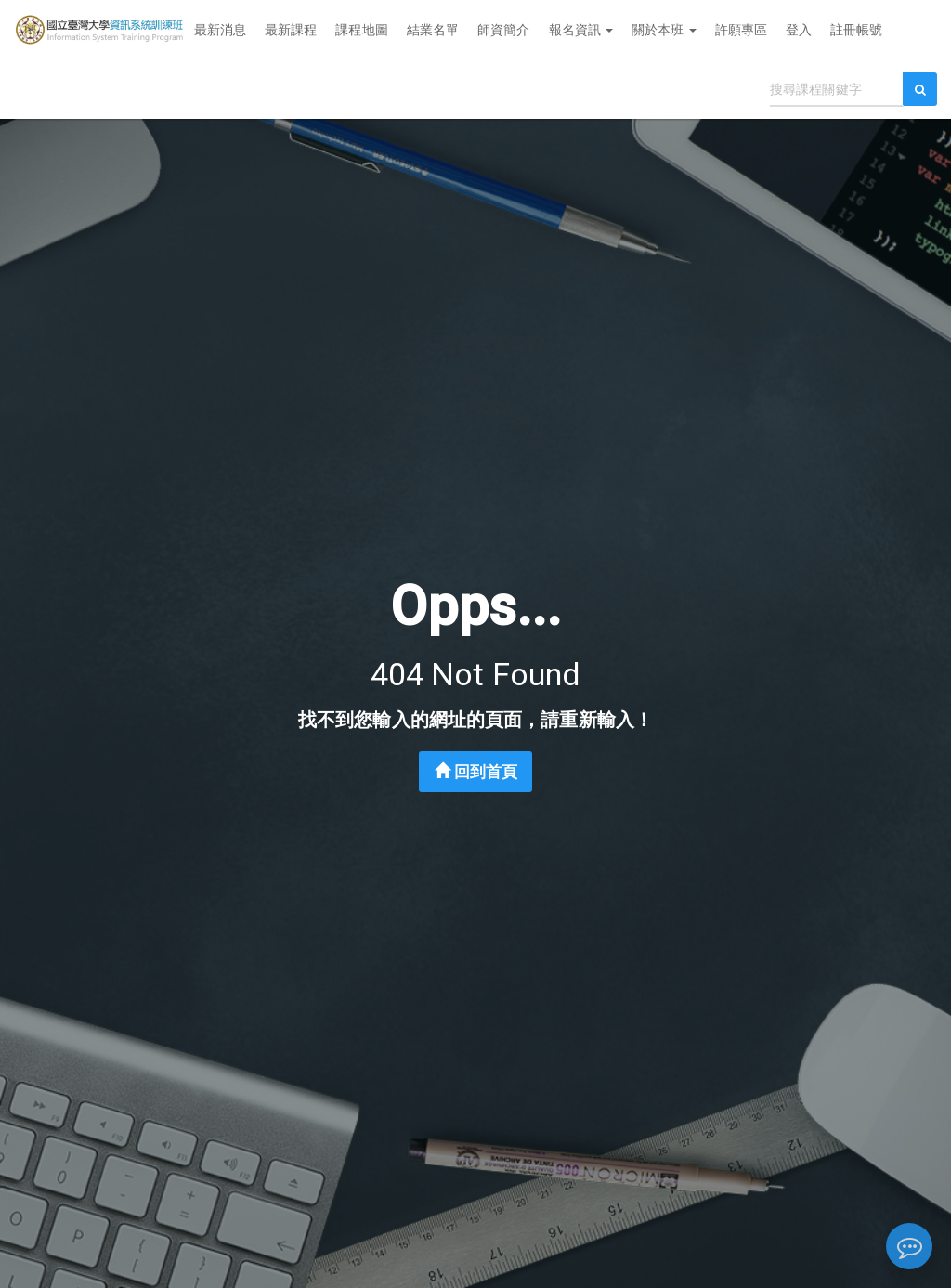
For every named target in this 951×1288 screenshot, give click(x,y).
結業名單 (433, 29)
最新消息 (220, 29)
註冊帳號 (856, 29)
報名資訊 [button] (581, 29)
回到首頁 (476, 771)
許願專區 (741, 29)
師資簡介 (503, 29)
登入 (799, 29)
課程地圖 (361, 29)
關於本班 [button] (664, 29)
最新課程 (291, 29)
